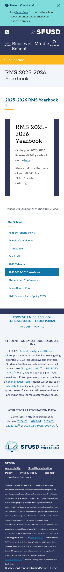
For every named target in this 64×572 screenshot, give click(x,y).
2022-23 (50, 421)
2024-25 (23, 421)
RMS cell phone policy (22, 232)
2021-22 (13, 425)
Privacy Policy (28, 472)
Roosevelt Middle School (32, 317)
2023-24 (37, 421)
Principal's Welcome (21, 240)
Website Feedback (21, 477)
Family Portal (45, 320)
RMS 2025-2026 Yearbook (24, 272)
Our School (17, 60)
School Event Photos (21, 288)
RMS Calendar (17, 264)
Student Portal (32, 326)
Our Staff (14, 256)
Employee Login (20, 320)
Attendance (16, 248)
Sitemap (50, 472)
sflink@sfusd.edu (30, 368)
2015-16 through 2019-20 (40, 425)
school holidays (15, 386)
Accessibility (12, 468)
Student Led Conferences (24, 280)
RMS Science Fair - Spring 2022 (27, 296)
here (28, 160)
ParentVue (22, 12)
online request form (19, 381)
